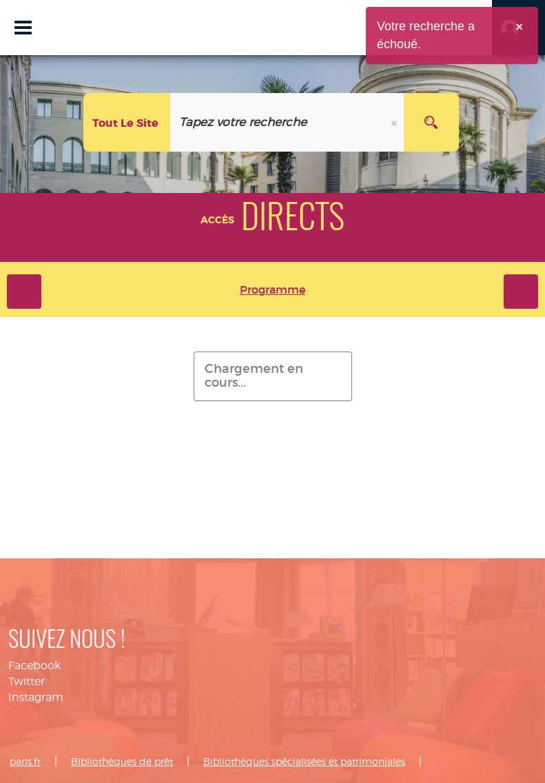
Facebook (34, 665)
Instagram (35, 697)
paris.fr (25, 761)
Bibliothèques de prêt (122, 761)
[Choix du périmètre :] (127, 122)
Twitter (26, 681)
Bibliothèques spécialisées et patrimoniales (304, 761)
